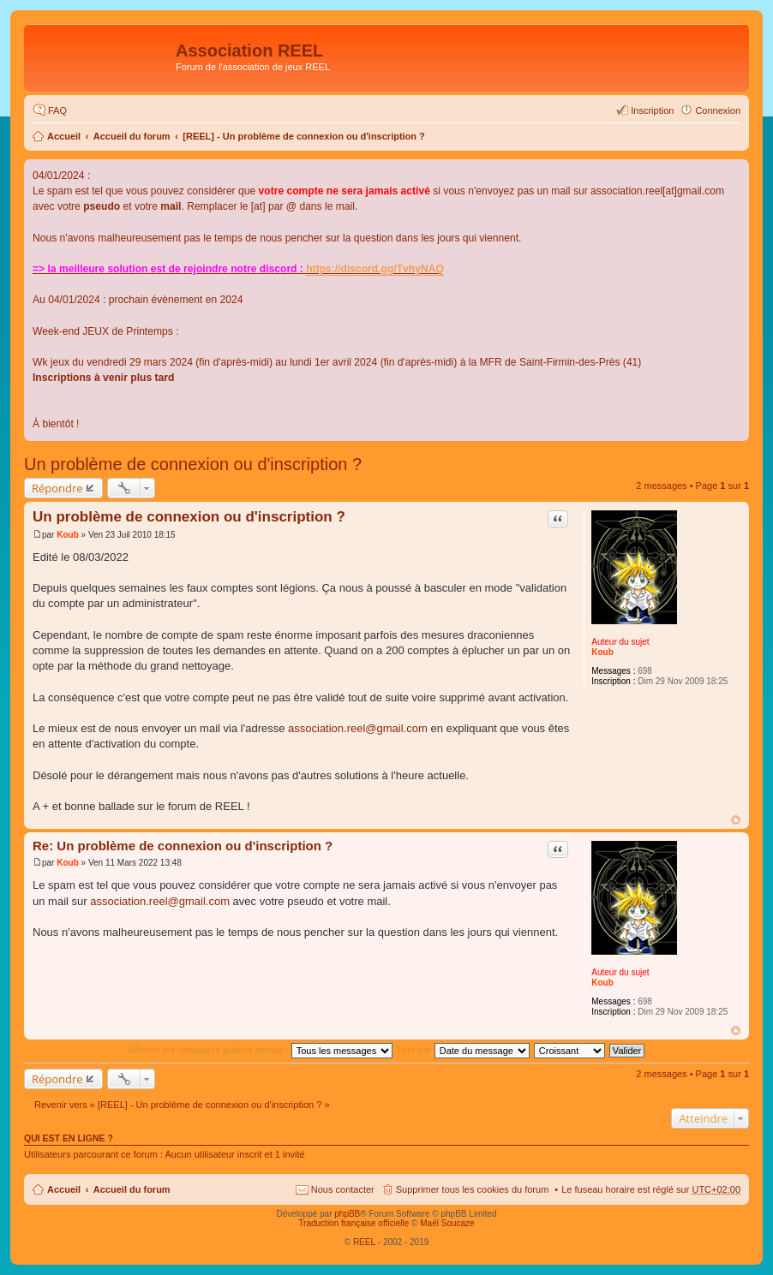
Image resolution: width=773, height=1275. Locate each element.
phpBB (347, 1213)
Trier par (463, 1050)
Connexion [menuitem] (717, 110)
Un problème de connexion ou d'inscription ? (193, 464)
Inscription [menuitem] (652, 110)
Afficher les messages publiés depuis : (260, 1050)
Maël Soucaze (447, 1223)
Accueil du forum (132, 136)
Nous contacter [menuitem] (343, 1189)
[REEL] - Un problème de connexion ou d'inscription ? (304, 136)
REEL (364, 1242)
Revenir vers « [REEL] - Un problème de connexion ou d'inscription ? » (182, 1104)
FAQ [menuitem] (57, 110)
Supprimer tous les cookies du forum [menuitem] (472, 1189)
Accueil (64, 136)
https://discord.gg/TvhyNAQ (375, 269)
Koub (602, 652)
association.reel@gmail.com (358, 728)
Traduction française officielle (353, 1223)
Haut (735, 820)
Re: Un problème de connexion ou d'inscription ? (183, 845)
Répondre (57, 488)
